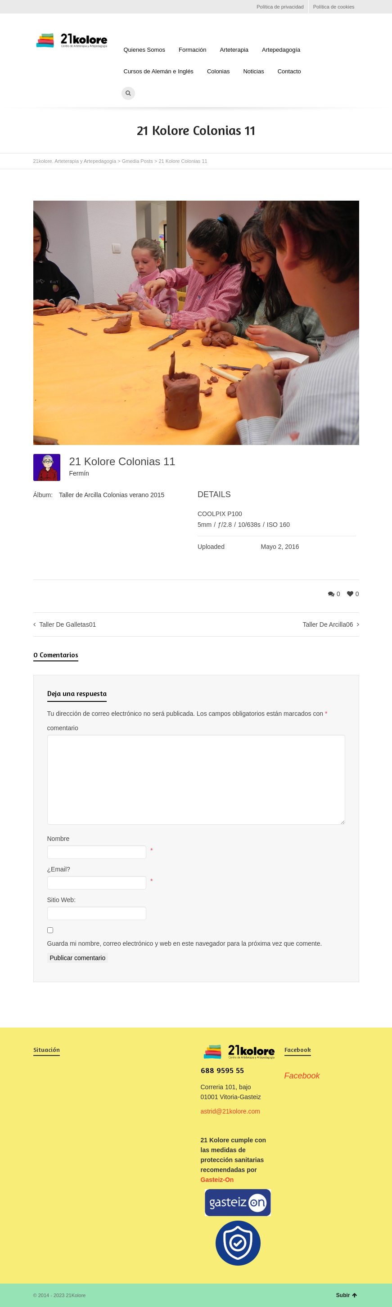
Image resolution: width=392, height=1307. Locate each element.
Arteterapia (234, 49)
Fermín (79, 473)
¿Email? (58, 869)
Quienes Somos (145, 49)
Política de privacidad (280, 6)
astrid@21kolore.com (231, 1111)
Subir (346, 1295)
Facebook (38, 6)
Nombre (58, 838)
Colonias (218, 71)
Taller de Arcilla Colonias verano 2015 (111, 495)
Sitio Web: (61, 899)
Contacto (289, 71)
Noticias (253, 71)
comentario (62, 728)
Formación (192, 49)
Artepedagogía (281, 49)
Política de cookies (334, 6)
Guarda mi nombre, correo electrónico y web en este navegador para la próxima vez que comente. (184, 943)
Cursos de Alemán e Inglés (159, 71)
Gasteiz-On (217, 1179)
